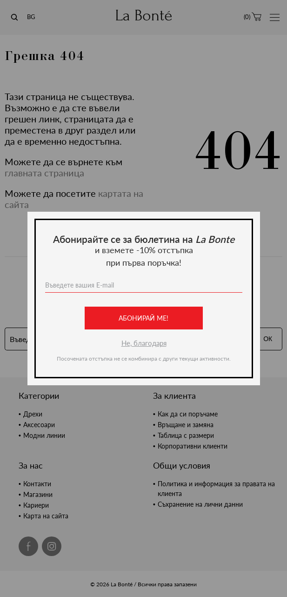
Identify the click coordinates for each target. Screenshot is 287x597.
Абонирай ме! (143, 318)
